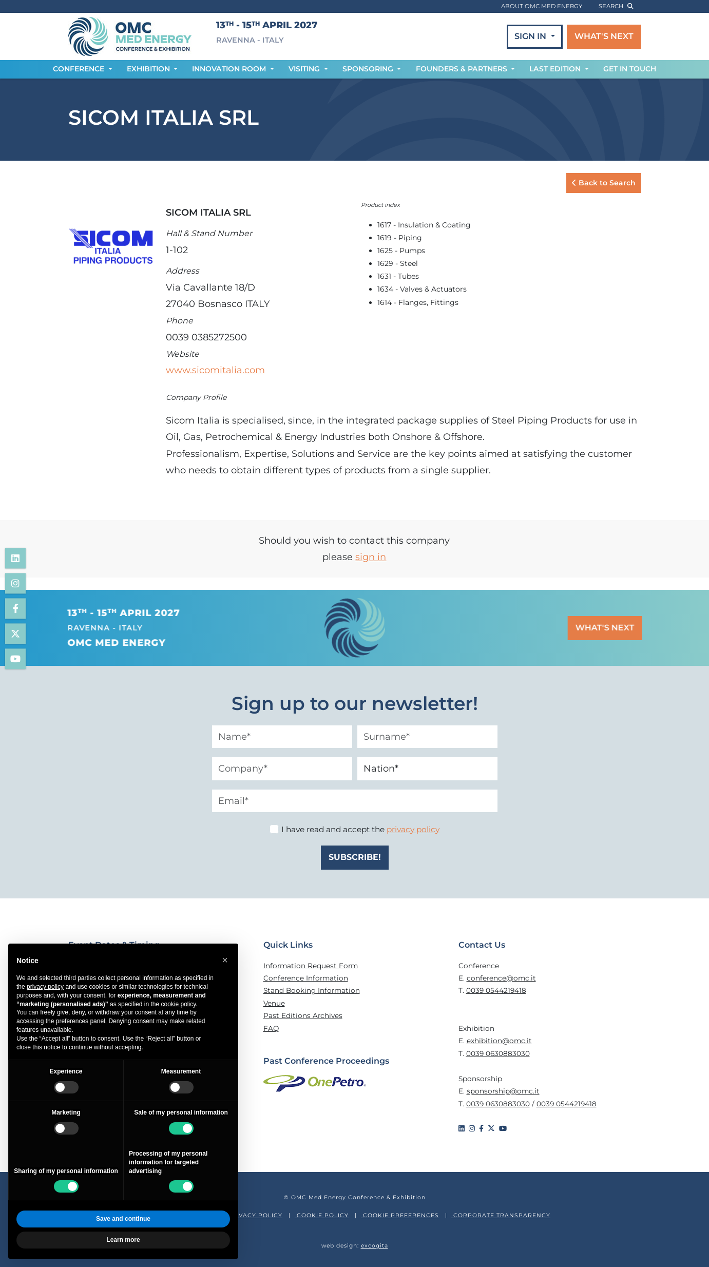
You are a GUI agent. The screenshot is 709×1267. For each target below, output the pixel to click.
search (616, 6)
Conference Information (305, 978)
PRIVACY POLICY (253, 1215)
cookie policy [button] (178, 1004)
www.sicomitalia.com (215, 370)
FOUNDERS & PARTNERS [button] (462, 68)
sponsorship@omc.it (503, 1091)
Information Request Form (310, 966)
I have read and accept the (360, 829)
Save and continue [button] (123, 1218)
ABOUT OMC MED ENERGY (541, 6)
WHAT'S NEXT (604, 36)
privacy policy (413, 829)
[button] (225, 960)
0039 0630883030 (498, 1053)
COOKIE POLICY (322, 1215)
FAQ (271, 1028)
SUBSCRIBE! (355, 857)
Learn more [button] (123, 1239)
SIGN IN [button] (531, 36)
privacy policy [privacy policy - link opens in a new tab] (45, 986)
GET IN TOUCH (629, 68)
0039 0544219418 (496, 990)
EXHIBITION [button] (149, 68)
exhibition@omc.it (499, 1040)
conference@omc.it (501, 978)
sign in (370, 557)
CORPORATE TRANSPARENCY (500, 1215)
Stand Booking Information (311, 990)
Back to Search (604, 182)
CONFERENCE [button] (79, 68)
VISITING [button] (305, 68)
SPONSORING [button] (368, 68)
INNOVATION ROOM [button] (230, 68)
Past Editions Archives (302, 1015)
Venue (274, 1003)
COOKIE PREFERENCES (400, 1215)
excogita (374, 1245)
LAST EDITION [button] (556, 68)
